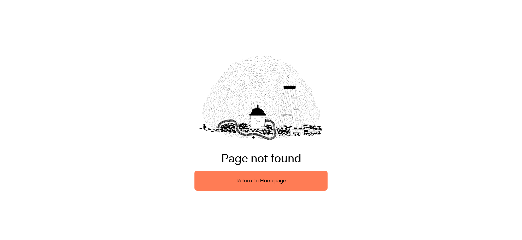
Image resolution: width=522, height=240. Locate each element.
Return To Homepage (261, 180)
